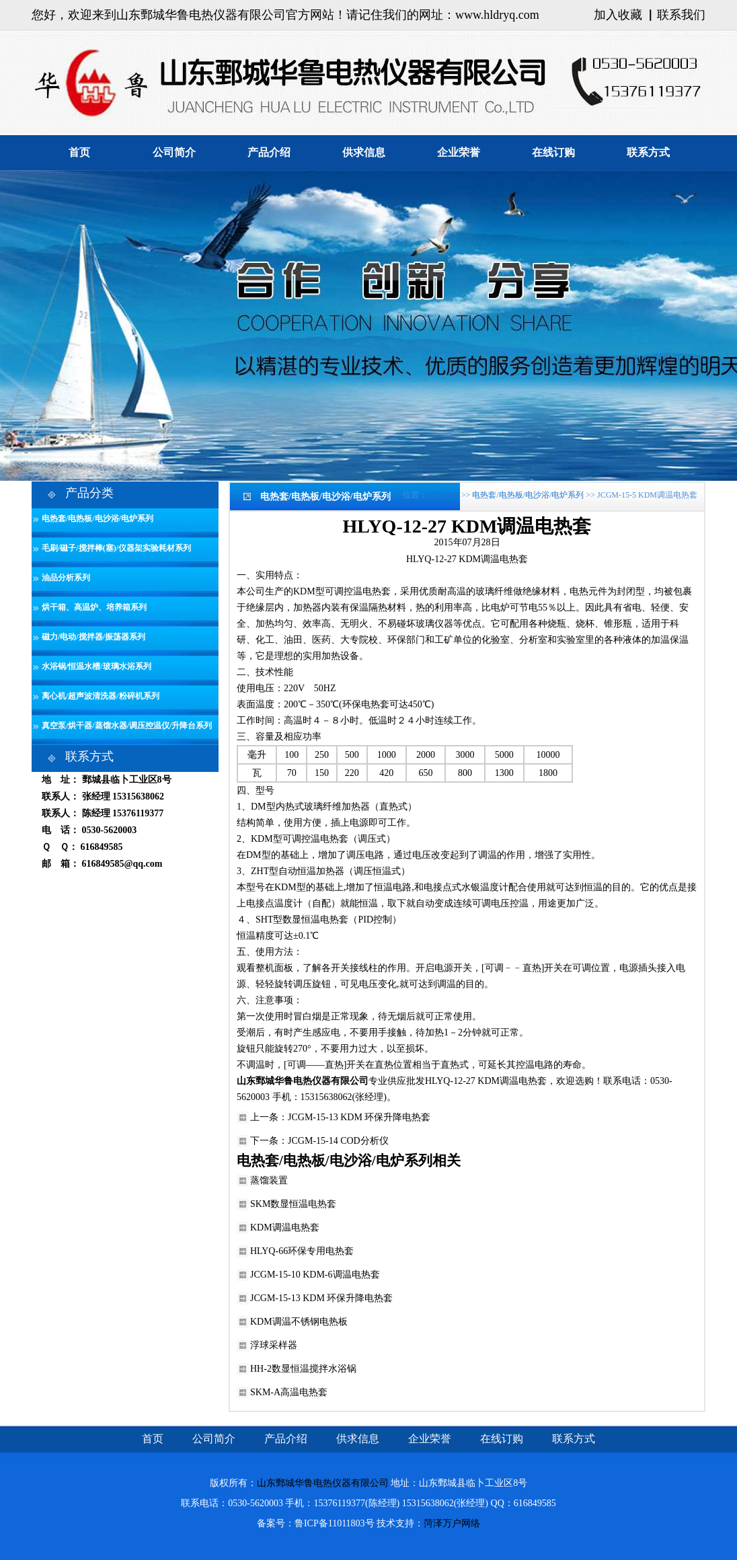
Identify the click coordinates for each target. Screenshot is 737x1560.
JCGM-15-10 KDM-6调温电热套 (315, 1275)
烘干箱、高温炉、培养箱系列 (94, 607)
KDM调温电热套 (284, 1227)
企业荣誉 (458, 152)
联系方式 (648, 152)
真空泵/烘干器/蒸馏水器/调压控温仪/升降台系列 (127, 725)
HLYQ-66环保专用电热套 (302, 1251)
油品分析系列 (66, 577)
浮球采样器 (273, 1345)
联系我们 (681, 15)
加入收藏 (618, 15)
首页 (79, 152)
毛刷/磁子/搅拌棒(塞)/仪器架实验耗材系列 (116, 548)
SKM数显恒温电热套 (293, 1204)
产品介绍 (268, 152)
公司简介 (174, 152)
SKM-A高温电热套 (288, 1392)
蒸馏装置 (269, 1180)
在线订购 (553, 152)
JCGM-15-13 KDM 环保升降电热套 (359, 1117)
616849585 (102, 847)
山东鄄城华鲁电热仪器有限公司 (323, 1483)
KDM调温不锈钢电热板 (299, 1322)
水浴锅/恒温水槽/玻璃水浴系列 (96, 666)
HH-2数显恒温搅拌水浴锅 (303, 1369)
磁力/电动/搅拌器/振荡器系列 (93, 636)
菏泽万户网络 (452, 1523)
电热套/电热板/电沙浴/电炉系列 (97, 518)
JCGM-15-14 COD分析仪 (338, 1141)
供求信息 (363, 152)
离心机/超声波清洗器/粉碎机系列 (100, 696)
